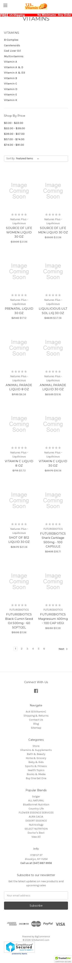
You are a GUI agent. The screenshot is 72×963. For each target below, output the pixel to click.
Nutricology (36, 824)
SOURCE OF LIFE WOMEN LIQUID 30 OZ (19, 232)
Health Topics (36, 770)
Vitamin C (10, 83)
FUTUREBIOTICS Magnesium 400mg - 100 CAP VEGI (53, 619)
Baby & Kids (36, 762)
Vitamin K (10, 100)
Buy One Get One (36, 778)
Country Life (36, 808)
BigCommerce (42, 936)
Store (36, 746)
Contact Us (36, 719)
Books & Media (36, 774)
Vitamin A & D (13, 67)
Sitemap (36, 727)
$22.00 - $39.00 (14, 128)
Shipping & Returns (36, 715)
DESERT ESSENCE (36, 820)
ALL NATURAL (36, 800)
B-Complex (11, 39)
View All (36, 836)
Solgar (36, 796)
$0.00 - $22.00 (13, 123)
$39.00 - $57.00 (14, 134)
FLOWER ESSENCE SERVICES (36, 812)
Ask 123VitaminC (36, 711)
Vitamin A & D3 (14, 72)
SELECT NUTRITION (36, 828)
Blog (36, 723)
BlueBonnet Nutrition (36, 804)
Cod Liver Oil (12, 50)
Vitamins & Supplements (36, 750)
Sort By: (10, 158)
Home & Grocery (36, 758)
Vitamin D (10, 89)
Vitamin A (10, 61)
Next (63, 649)
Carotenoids (12, 45)
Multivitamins (13, 56)
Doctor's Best (36, 832)
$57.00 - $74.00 (14, 139)
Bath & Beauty (36, 754)
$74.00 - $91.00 (14, 144)
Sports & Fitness (36, 766)
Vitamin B (10, 78)
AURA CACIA (36, 816)
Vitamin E (10, 94)
